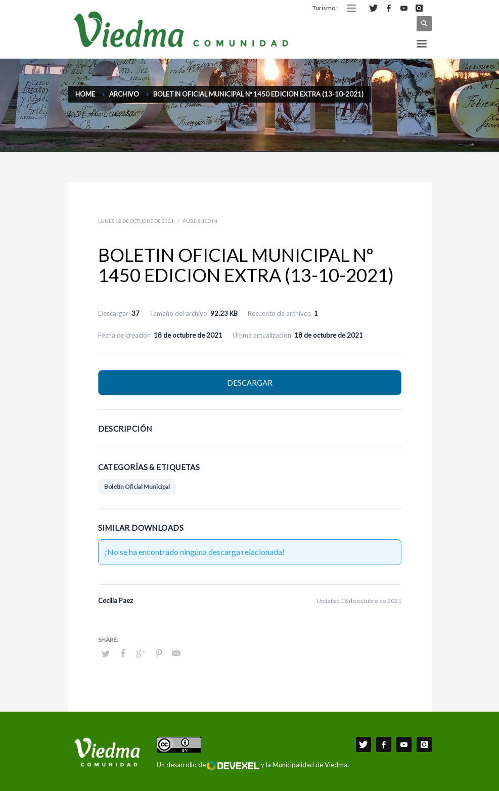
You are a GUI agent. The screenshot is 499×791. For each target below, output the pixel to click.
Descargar (250, 382)
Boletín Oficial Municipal (137, 486)
